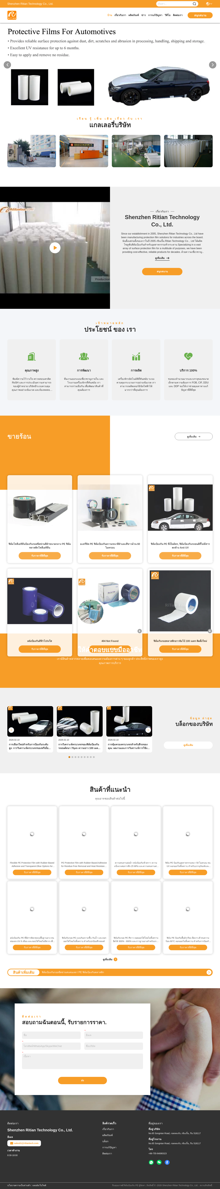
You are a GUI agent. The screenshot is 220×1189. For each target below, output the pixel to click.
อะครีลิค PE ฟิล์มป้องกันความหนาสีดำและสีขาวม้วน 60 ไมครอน (110, 695)
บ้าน (109, 15)
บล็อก (105, 1141)
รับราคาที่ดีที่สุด (39, 704)
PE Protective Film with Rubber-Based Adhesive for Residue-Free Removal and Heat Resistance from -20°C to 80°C (84, 865)
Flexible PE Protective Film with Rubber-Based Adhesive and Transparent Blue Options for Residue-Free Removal (32, 865)
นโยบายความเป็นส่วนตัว (19, 1185)
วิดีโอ (167, 15)
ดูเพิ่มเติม (162, 258)
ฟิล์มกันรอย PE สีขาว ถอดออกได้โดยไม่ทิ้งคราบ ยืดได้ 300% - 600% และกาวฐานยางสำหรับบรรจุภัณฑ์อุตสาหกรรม (136, 940)
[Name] (194, 4)
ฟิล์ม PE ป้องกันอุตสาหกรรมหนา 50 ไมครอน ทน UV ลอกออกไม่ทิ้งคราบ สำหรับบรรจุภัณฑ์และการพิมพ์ (188, 865)
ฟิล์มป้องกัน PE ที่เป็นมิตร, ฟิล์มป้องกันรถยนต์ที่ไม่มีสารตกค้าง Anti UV (180, 695)
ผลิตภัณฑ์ (133, 15)
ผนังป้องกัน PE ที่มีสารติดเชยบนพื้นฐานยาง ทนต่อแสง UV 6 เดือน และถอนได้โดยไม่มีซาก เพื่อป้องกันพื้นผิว (32, 940)
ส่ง (82, 1080)
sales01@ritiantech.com (24, 1143)
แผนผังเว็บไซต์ (39, 1185)
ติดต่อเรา (178, 15)
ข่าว (143, 15)
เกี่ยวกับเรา (120, 15)
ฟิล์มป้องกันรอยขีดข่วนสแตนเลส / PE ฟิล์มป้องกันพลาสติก (73, 972)
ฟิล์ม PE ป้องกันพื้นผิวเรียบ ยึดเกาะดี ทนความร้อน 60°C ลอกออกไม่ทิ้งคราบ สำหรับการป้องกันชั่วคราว (188, 940)
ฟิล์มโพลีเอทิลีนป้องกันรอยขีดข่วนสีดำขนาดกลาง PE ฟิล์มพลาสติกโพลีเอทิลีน (40, 695)
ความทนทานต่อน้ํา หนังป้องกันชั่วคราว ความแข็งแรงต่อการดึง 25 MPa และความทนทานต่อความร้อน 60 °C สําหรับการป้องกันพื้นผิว (136, 865)
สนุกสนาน (162, 271)
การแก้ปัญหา (155, 15)
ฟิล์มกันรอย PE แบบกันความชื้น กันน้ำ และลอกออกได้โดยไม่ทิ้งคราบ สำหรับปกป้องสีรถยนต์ (84, 939)
